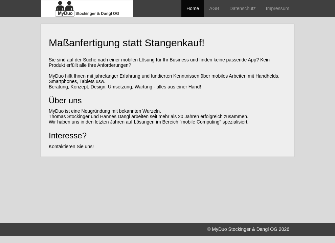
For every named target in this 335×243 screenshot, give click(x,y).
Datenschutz (242, 8)
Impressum (277, 8)
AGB (214, 8)
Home (192, 8)
